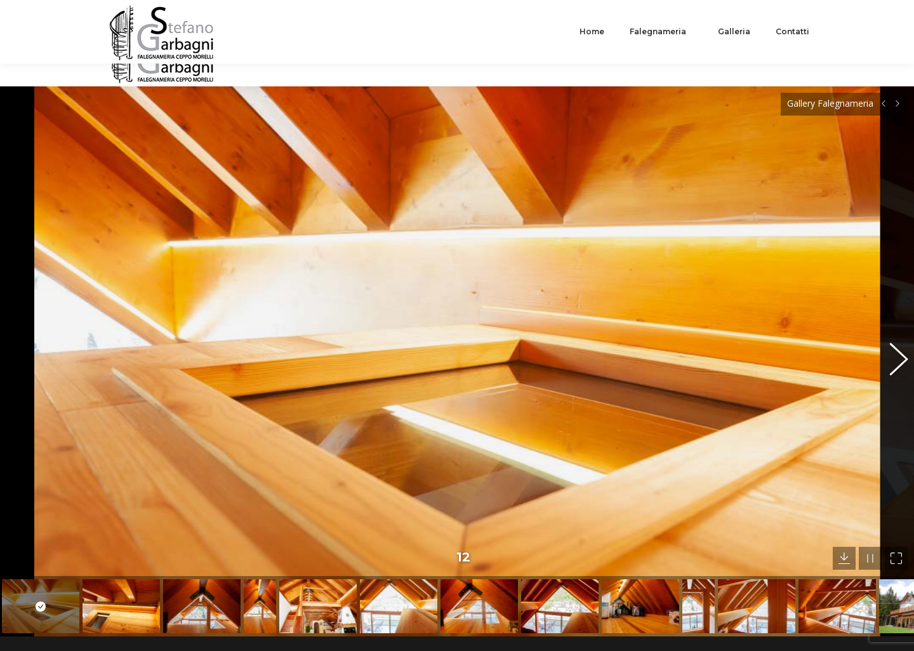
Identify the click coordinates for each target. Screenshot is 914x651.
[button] (892, 328)
